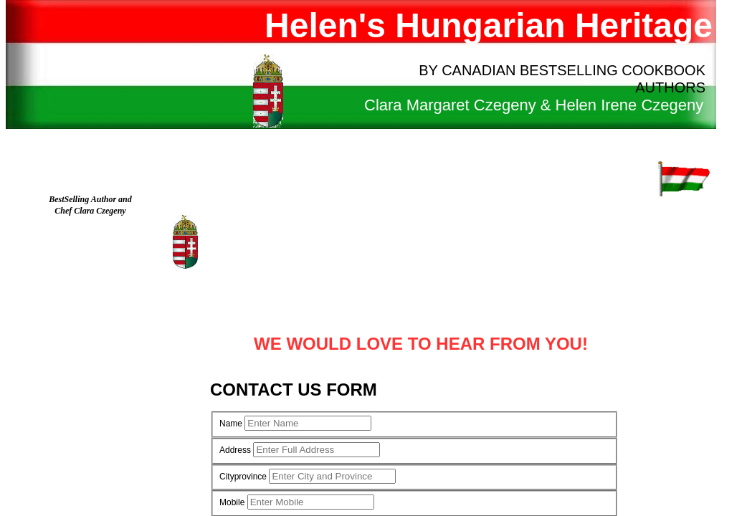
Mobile (231, 502)
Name (230, 424)
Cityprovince (243, 477)
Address (235, 450)
